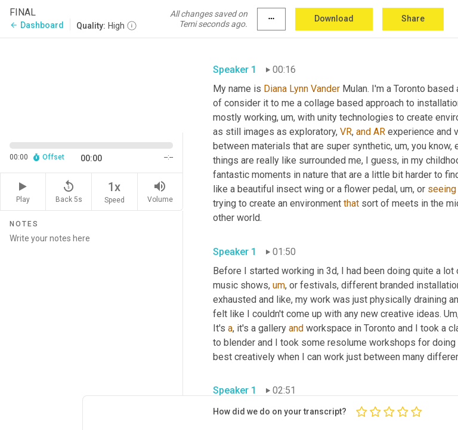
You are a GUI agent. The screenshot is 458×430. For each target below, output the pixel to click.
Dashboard (37, 25)
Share (413, 18)
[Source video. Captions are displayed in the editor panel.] (91, 84)
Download (334, 18)
